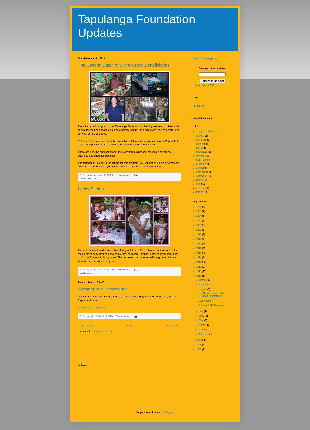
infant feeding (203, 159)
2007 (199, 349)
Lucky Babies (91, 188)
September (205, 284)
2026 (199, 206)
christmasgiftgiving (205, 131)
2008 (199, 344)
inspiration (201, 164)
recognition (201, 176)
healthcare (201, 156)
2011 (199, 271)
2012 (199, 266)
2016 (199, 248)
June (202, 315)
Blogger (169, 412)
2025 (199, 211)
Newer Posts (85, 325)
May (201, 320)
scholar (199, 180)
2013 (199, 262)
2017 (199, 243)
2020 (199, 234)
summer (200, 188)
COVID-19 (201, 139)
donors (90, 273)
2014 (199, 257)
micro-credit (92, 178)
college (199, 135)
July (201, 311)
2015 (199, 253)
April (201, 325)
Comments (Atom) (102, 331)
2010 (199, 275)
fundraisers (201, 151)
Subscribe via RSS (204, 85)
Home (130, 325)
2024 (199, 215)
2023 (199, 220)
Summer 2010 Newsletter (102, 289)
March (202, 329)
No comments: (124, 175)
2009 (199, 340)
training (199, 192)
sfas (198, 184)
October (203, 280)
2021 (199, 229)
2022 (199, 225)
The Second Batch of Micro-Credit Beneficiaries (123, 65)
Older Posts (173, 325)
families (200, 147)
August (203, 289)
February (204, 334)
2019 (199, 239)
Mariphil (200, 168)
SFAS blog (198, 106)
